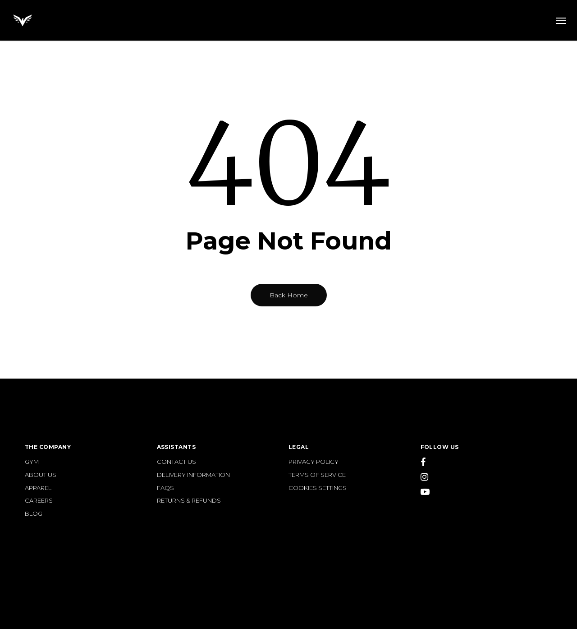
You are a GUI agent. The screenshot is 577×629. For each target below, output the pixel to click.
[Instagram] (487, 477)
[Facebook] (487, 462)
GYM (32, 461)
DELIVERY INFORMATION (193, 475)
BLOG (33, 513)
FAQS (165, 488)
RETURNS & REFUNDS (189, 500)
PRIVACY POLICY (313, 461)
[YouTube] (487, 492)
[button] (561, 20)
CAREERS (39, 500)
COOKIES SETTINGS (317, 488)
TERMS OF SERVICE (317, 475)
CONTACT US (176, 461)
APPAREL (38, 488)
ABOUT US (40, 475)
